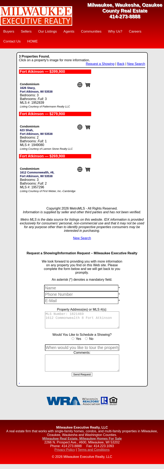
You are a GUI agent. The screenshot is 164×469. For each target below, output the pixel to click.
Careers (135, 31)
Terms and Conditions (94, 454)
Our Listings (47, 31)
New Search (136, 64)
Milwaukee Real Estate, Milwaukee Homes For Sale (82, 443)
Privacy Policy (64, 454)
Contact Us (12, 41)
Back (121, 64)
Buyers (8, 31)
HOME (32, 41)
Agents (69, 31)
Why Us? (115, 31)
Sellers (26, 31)
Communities (91, 31)
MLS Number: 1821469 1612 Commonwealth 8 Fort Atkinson (82, 321)
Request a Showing (100, 64)
